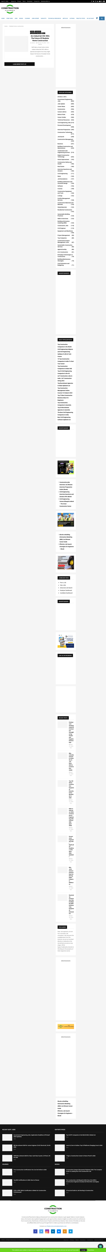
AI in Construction (63, 252)
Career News (61, 106)
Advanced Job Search (66, 588)
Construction (38, 31)
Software (60, 186)
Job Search (61, 136)
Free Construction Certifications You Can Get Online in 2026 (30, 1169)
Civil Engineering (62, 173)
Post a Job (63, 582)
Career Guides (62, 117)
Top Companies (62, 238)
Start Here (9, 18)
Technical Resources (54, 18)
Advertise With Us (45, 1)
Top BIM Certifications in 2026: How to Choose (26, 1180)
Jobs (16, 18)
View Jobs (63, 585)
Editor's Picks (61, 114)
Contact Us (36, 1)
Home (3, 18)
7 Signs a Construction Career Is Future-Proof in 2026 (80, 1156)
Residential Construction (65, 210)
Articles (65, 18)
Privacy (19, 1)
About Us (13, 1)
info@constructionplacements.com (56, 1226)
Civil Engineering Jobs (64, 122)
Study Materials (62, 207)
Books (21, 18)
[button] (100, 1246)
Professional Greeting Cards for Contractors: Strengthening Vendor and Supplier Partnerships (71, 732)
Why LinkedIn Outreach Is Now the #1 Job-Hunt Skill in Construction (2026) (71, 761)
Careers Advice (62, 112)
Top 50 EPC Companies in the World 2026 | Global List (81, 1135)
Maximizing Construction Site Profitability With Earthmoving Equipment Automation (71, 904)
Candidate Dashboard (66, 593)
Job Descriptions (62, 179)
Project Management (64, 235)
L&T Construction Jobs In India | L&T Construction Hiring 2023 (65, 378)
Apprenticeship (62, 249)
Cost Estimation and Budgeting (63, 264)
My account (90, 18)
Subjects (43, 18)
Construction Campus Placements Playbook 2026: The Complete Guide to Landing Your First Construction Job (84, 1170)
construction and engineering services (64, 151)
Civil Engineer (62, 228)
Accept (83, 1250)
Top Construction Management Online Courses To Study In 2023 (65, 390)
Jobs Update (35, 18)
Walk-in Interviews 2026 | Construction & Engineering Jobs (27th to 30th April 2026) (71, 817)
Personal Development (64, 125)
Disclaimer (29, 1)
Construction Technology (36, 33)
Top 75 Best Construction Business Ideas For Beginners (65, 398)
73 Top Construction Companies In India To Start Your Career (66, 361)
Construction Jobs (63, 225)
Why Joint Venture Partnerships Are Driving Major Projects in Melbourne (71, 876)
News (44, 33)
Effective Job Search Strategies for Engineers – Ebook (67, 546)
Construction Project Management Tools (64, 241)
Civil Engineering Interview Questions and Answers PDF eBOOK (67, 494)
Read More (91, 1250)
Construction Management (65, 139)
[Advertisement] (66, 56)
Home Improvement (63, 159)
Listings (72, 18)
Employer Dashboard (66, 590)
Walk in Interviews (63, 218)
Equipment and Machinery (65, 231)
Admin (33, 43)
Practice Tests (80, 18)
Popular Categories (65, 92)
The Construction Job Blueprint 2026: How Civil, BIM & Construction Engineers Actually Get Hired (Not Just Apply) (82, 1181)
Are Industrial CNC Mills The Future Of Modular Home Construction (40, 38)
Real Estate (61, 166)
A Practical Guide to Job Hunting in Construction (79, 1190)
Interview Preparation (64, 129)
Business (60, 143)
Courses (27, 18)
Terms (24, 1)
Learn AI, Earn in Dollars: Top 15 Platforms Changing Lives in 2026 (84, 1145)
